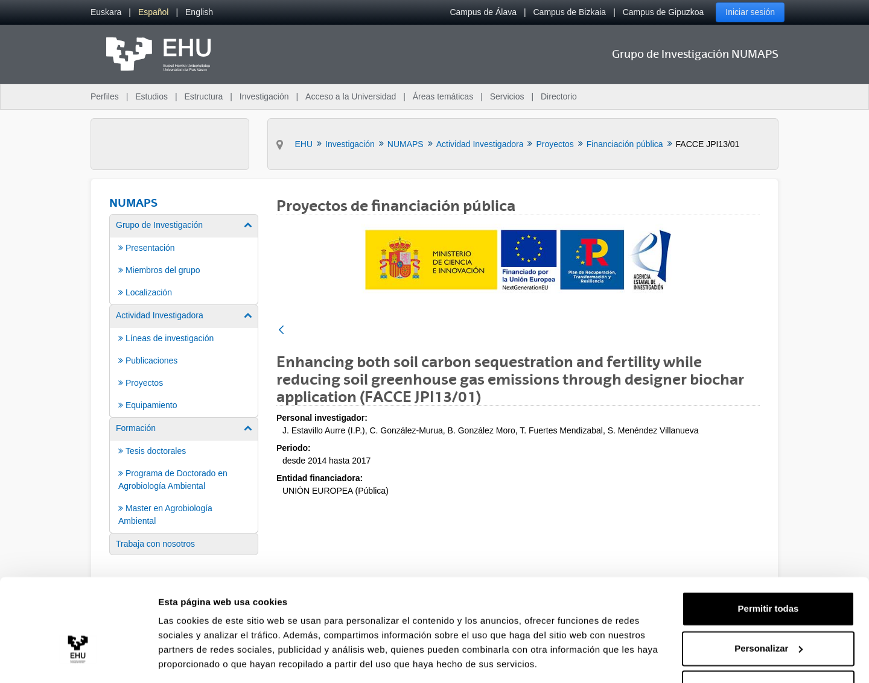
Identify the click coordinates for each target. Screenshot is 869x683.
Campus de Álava (483, 12)
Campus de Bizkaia (569, 12)
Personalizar (768, 610)
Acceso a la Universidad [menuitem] (350, 96)
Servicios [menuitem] (507, 96)
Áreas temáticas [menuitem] (443, 96)
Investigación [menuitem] (264, 96)
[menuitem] (105, 12)
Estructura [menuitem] (203, 96)
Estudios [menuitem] (151, 96)
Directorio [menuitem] (559, 96)
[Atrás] (281, 331)
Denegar (768, 649)
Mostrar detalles (193, 659)
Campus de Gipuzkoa (663, 12)
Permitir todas (768, 570)
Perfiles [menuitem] (105, 96)
